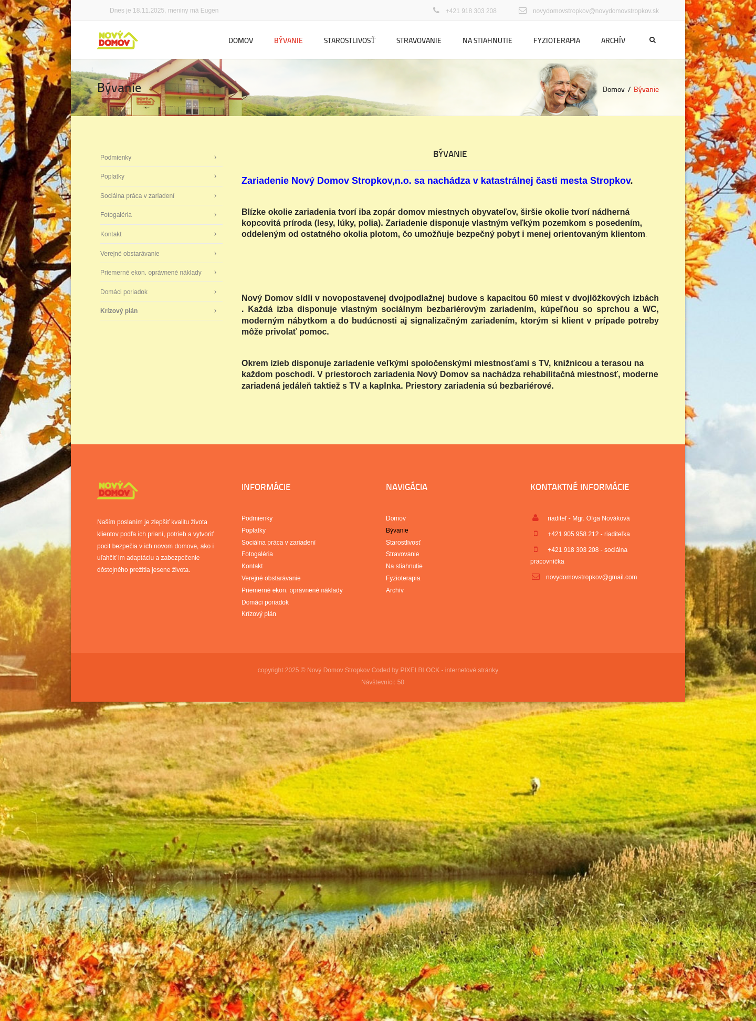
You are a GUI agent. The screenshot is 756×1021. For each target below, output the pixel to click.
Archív (613, 40)
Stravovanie (419, 40)
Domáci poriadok (124, 292)
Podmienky (115, 157)
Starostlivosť (349, 40)
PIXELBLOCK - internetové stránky (449, 670)
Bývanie (288, 40)
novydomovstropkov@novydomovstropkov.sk (596, 11)
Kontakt (111, 234)
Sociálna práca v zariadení (137, 196)
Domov (240, 40)
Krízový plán (119, 311)
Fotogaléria (116, 214)
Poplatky (112, 176)
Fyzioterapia (556, 40)
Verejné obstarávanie (130, 253)
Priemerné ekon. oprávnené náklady (151, 272)
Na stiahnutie (487, 40)
